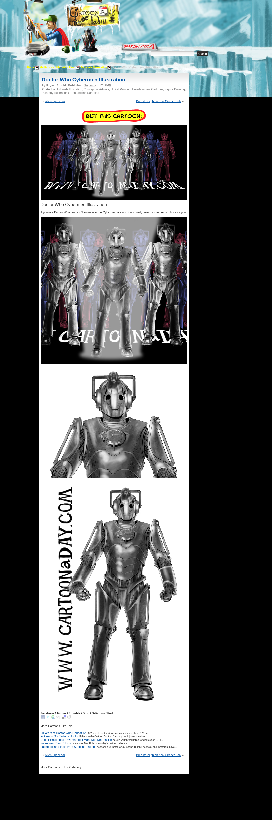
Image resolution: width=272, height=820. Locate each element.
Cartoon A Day (105, 16)
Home (28, 54)
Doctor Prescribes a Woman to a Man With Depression (76, 740)
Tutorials (83, 54)
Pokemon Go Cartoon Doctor (60, 736)
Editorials (63, 54)
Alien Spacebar (55, 101)
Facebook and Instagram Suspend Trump (68, 746)
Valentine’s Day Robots (56, 743)
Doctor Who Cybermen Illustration (83, 79)
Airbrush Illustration (93, 67)
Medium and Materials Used (57, 67)
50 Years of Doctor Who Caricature (63, 733)
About (44, 54)
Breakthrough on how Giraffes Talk (158, 101)
